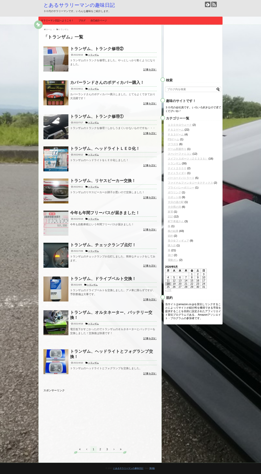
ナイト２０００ (177, 168)
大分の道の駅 (176, 202)
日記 (170, 216)
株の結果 (173, 231)
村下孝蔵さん (176, 221)
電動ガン (173, 260)
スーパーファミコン (180, 153)
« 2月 (168, 290)
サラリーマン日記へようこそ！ (57, 20)
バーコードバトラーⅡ (181, 178)
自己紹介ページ (99, 20)
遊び (170, 255)
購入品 (172, 245)
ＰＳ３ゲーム (176, 134)
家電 (170, 211)
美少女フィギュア (178, 240)
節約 (170, 235)
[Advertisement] (71, 415)
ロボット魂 (174, 197)
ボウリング (174, 192)
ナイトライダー (177, 173)
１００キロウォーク (180, 124)
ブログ (82, 20)
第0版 (152, 468)
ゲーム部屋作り (177, 149)
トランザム (174, 163)
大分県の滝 (174, 206)
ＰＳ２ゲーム (176, 129)
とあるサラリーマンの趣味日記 (79, 5)
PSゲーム (173, 139)
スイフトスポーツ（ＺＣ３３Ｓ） (188, 158)
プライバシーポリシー (181, 187)
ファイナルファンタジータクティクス (190, 182)
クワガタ (173, 144)
